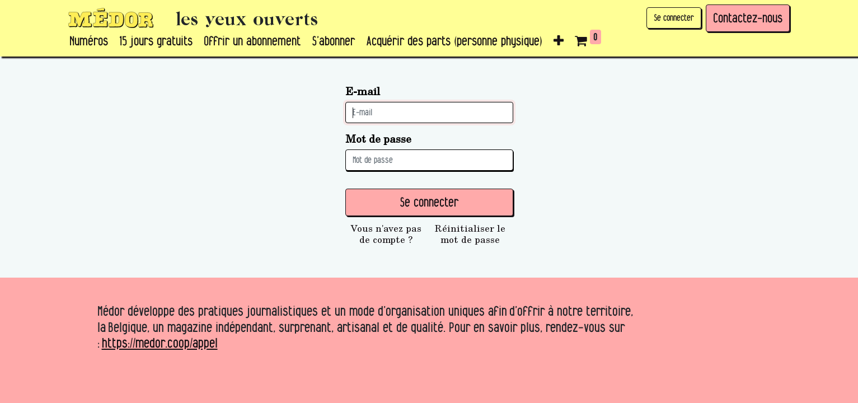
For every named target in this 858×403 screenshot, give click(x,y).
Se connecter (674, 17)
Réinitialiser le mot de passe (470, 234)
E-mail (362, 91)
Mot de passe (378, 138)
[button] (558, 41)
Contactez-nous (747, 18)
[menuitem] (89, 41)
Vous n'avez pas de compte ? (386, 234)
